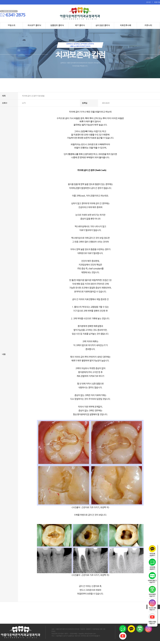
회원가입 (156, 2)
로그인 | (149, 2)
